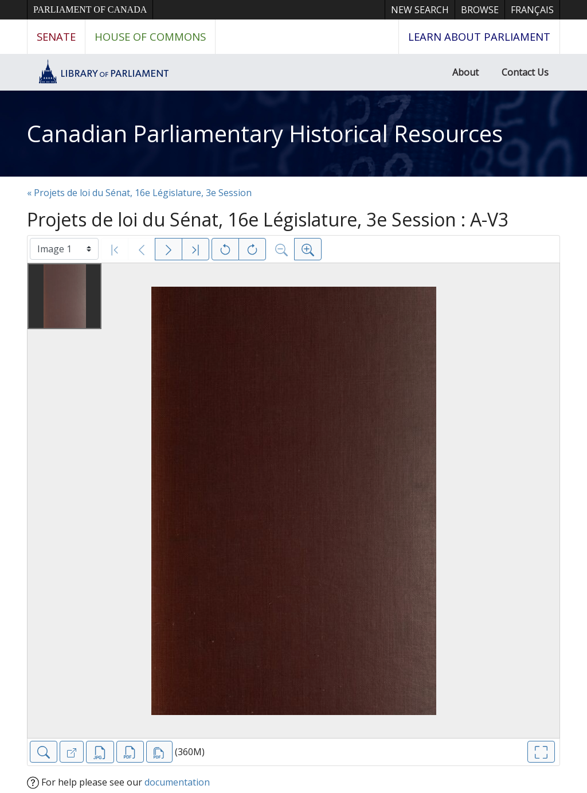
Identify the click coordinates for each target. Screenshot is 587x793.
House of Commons (150, 36)
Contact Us (525, 72)
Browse (480, 9)
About (465, 72)
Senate (56, 36)
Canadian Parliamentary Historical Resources (265, 133)
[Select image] (64, 249)
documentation (177, 782)
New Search (420, 9)
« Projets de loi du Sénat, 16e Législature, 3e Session (139, 192)
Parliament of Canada (90, 9)
